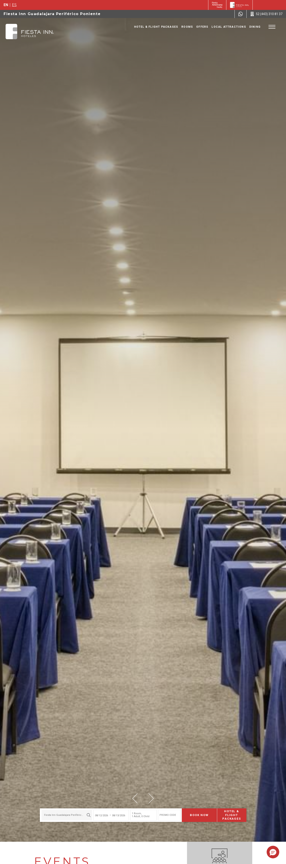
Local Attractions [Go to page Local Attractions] (229, 26)
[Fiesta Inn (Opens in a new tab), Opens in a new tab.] (217, 5)
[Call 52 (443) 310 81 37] (266, 14)
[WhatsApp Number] (240, 14)
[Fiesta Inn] (239, 5)
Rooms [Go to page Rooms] (187, 26)
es (14, 5)
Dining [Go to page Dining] (255, 26)
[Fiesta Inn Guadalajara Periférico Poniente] (29, 31)
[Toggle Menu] (271, 27)
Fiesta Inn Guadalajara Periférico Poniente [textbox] (67, 815)
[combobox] (66, 815)
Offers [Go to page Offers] (202, 26)
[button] (135, 798)
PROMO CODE (168, 815)
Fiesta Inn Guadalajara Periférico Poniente (52, 14)
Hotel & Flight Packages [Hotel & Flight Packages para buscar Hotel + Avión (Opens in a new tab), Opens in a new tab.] (231, 815)
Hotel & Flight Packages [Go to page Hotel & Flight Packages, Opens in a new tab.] (156, 26)
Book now (199, 815)
